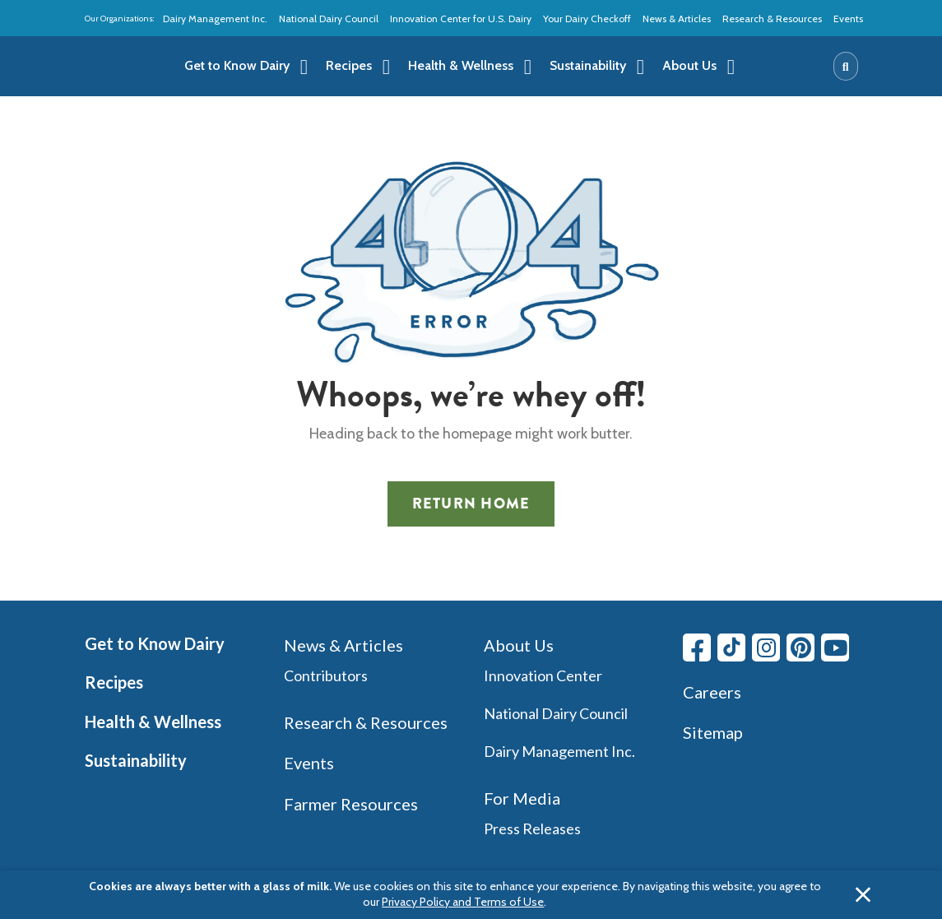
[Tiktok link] (731, 647)
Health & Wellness (153, 721)
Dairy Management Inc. (215, 18)
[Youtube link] (835, 647)
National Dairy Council (328, 18)
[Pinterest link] (800, 647)
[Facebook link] (697, 647)
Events (848, 18)
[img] (122, 66)
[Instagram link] (766, 647)
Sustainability (136, 760)
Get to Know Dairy (155, 643)
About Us (519, 645)
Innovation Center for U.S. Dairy (460, 18)
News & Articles (677, 18)
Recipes (114, 682)
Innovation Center (543, 675)
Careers (712, 692)
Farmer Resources (351, 804)
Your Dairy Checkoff (587, 18)
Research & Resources (772, 18)
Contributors (326, 675)
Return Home (471, 503)
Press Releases (532, 828)
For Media (522, 798)
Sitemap (713, 732)
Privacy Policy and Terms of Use (463, 901)
